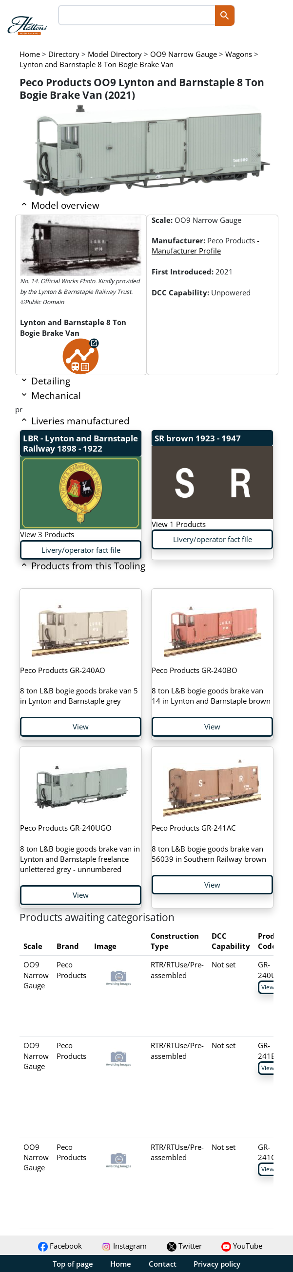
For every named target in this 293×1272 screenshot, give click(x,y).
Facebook (60, 1246)
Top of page (73, 1264)
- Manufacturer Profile (205, 245)
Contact (162, 1264)
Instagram (124, 1246)
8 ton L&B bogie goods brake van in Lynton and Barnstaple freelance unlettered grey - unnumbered (80, 848)
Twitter (184, 1246)
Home (120, 1264)
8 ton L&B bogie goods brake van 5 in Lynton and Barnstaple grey (79, 685)
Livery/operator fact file (80, 550)
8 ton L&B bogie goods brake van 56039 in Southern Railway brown (209, 843)
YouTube (241, 1246)
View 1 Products (179, 524)
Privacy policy (217, 1264)
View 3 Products (47, 534)
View (81, 726)
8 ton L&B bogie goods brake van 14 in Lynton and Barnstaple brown (211, 685)
